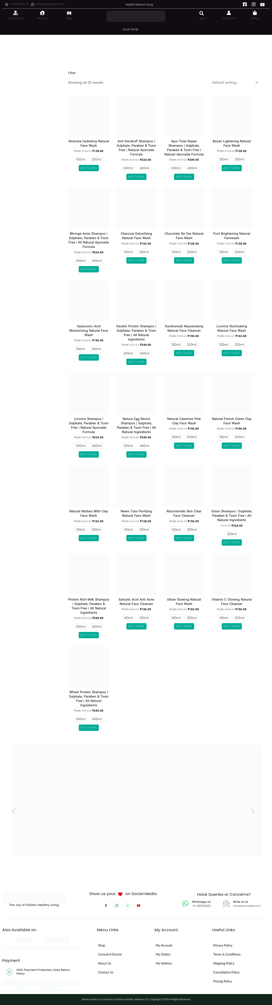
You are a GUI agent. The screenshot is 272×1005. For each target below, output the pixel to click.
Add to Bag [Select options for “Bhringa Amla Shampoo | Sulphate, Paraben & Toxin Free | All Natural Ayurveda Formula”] (88, 269)
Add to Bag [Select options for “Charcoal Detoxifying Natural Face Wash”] (136, 260)
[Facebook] (245, 4)
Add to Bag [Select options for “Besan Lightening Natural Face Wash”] (231, 168)
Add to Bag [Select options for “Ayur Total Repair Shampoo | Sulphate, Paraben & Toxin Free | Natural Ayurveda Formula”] (184, 177)
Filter (71, 73)
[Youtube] (262, 4)
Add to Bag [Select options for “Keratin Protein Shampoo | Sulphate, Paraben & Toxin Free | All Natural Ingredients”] (136, 362)
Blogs (69, 18)
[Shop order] (234, 82)
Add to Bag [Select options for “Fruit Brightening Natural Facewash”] (231, 260)
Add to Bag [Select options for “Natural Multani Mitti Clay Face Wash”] (88, 538)
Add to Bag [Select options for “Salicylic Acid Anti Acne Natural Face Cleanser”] (136, 626)
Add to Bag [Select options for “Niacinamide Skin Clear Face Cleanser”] (184, 538)
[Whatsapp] (127, 905)
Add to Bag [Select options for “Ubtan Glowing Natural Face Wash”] (184, 626)
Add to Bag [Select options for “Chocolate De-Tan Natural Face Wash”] (184, 260)
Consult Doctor (15, 18)
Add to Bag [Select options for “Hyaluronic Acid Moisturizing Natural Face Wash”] (88, 357)
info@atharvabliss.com (48, 4)
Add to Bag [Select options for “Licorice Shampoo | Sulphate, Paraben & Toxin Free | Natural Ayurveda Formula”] (88, 454)
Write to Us (241, 902)
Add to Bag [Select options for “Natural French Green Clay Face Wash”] (231, 445)
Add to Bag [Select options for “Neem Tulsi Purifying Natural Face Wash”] (136, 538)
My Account (229, 18)
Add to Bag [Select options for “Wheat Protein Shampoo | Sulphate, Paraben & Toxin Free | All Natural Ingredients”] (88, 727)
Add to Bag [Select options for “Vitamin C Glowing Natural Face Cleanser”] (231, 626)
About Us (42, 18)
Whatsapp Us (202, 902)
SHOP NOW (130, 29)
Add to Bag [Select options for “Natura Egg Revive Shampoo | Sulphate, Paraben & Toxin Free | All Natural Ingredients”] (136, 454)
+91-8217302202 (17, 4)
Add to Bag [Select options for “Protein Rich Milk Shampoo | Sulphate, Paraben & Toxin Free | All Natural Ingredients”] (88, 635)
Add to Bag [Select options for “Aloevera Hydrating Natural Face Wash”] (88, 168)
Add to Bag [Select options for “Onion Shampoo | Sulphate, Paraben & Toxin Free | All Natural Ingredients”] (231, 542)
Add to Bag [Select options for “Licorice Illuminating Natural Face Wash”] (231, 353)
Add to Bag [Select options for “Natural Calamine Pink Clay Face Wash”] (184, 445)
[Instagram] (253, 4)
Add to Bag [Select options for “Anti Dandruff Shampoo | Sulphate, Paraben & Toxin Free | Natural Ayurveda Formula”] (136, 177)
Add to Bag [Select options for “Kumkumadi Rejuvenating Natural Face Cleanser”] (184, 353)
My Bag (255, 18)
